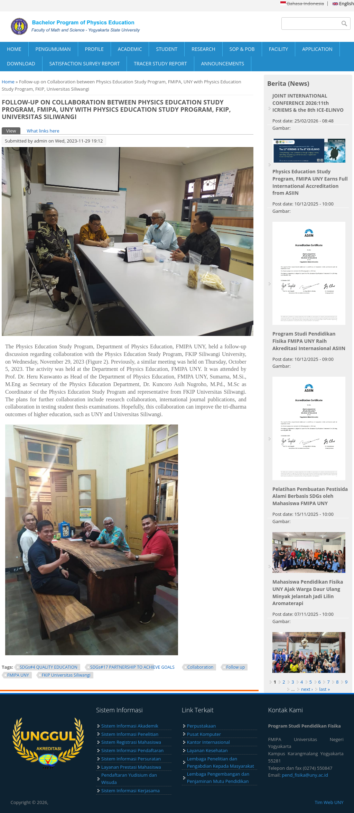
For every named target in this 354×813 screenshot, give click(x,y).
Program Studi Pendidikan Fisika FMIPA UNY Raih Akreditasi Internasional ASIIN (308, 340)
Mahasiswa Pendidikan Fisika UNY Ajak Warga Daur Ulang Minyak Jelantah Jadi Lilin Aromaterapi (307, 592)
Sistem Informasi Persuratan (131, 759)
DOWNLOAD (21, 63)
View (13, 130)
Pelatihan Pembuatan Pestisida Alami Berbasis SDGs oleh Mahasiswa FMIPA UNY (310, 496)
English (343, 3)
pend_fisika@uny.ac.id (305, 775)
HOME (14, 49)
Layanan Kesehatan (207, 750)
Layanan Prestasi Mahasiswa (131, 767)
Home (8, 82)
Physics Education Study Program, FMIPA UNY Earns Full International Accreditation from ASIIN (310, 182)
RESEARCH (203, 49)
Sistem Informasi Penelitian (129, 734)
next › (307, 689)
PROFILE (94, 49)
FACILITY (278, 49)
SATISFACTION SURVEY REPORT (84, 63)
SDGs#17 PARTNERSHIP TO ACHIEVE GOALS (132, 667)
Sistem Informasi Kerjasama (130, 790)
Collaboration (200, 667)
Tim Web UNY (329, 802)
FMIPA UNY (18, 675)
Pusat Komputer (204, 734)
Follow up (235, 667)
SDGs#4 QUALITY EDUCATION (48, 667)
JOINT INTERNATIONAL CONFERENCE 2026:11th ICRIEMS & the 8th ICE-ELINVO (308, 102)
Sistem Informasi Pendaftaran (132, 750)
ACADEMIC (130, 49)
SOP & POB (242, 49)
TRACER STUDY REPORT (160, 63)
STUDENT (166, 49)
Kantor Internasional (208, 742)
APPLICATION (317, 49)
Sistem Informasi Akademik (129, 726)
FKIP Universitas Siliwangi (66, 675)
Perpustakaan (201, 726)
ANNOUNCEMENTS (222, 63)
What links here (43, 131)
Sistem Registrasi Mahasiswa (131, 742)
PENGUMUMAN (53, 49)
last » (324, 689)
